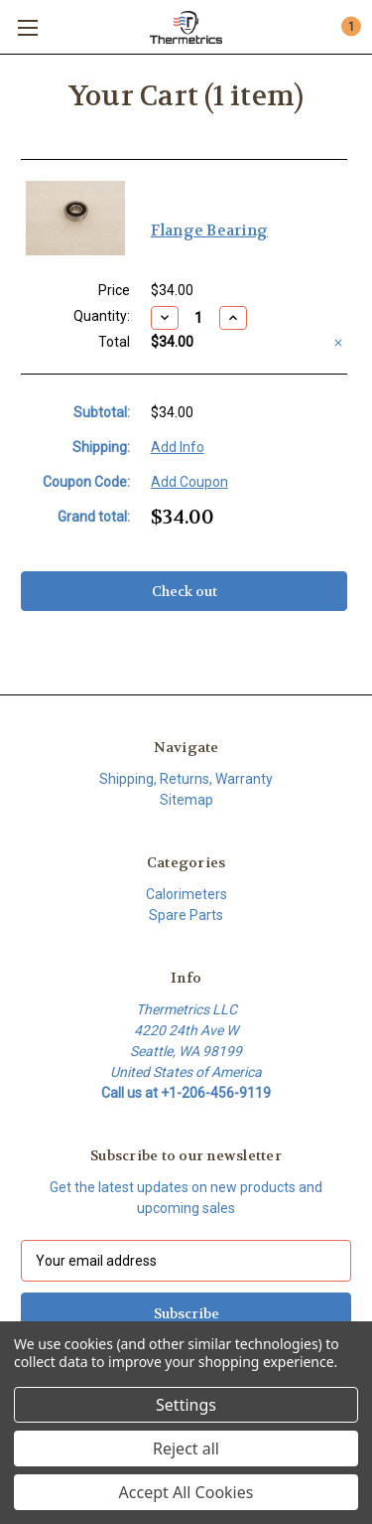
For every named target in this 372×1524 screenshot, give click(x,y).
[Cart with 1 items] (349, 26)
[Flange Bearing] (199, 318)
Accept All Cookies (186, 1492)
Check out (184, 591)
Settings (186, 1405)
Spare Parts (186, 915)
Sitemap (186, 800)
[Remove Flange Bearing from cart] (338, 343)
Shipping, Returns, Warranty (186, 779)
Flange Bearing (210, 230)
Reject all (186, 1448)
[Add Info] (177, 447)
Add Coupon (189, 482)
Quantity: (101, 316)
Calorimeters (186, 894)
